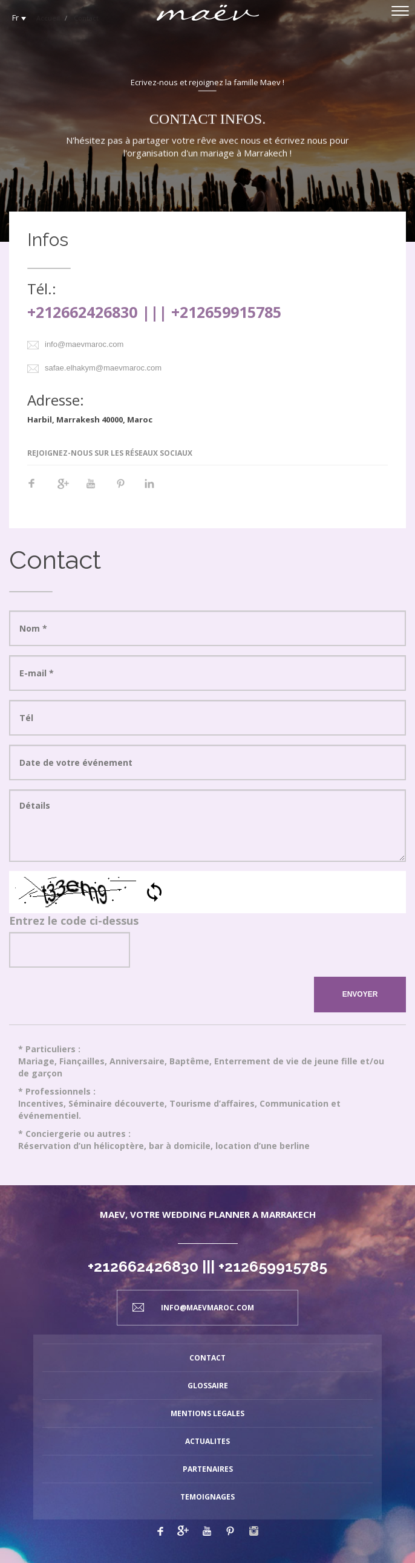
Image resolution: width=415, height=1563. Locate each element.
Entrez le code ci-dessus (74, 920)
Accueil (48, 17)
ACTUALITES (207, 1441)
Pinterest (126, 489)
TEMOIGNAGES (207, 1497)
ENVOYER (360, 994)
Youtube (97, 489)
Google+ (68, 489)
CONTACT (207, 1358)
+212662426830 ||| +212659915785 (154, 312)
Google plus (183, 1531)
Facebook (39, 489)
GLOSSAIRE (208, 1385)
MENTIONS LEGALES (207, 1413)
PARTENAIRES (208, 1469)
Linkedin (155, 489)
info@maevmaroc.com (84, 344)
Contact (86, 17)
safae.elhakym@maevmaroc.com (103, 367)
